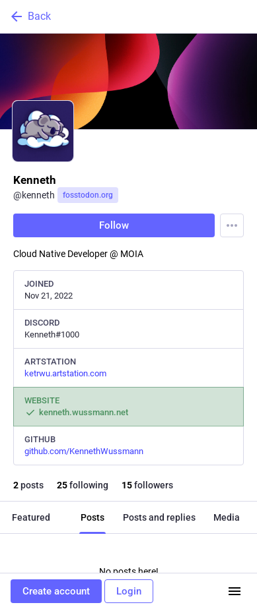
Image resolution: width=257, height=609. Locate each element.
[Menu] (232, 225)
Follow (114, 225)
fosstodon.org (88, 195)
